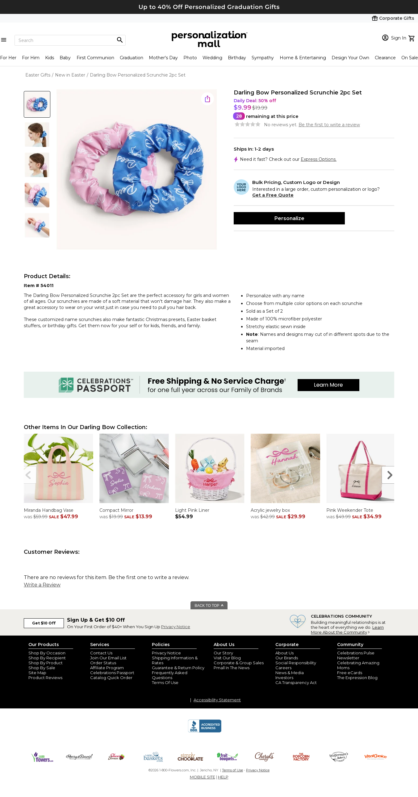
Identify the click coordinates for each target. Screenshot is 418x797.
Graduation (131, 58)
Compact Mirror (116, 510)
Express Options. (318, 159)
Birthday (237, 58)
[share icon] (207, 98)
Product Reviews (45, 677)
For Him (31, 58)
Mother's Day (163, 58)
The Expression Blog (357, 677)
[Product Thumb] (37, 104)
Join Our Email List (108, 657)
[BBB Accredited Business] (205, 731)
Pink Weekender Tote (349, 510)
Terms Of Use (165, 682)
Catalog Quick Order (111, 677)
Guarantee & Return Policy (178, 667)
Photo (190, 58)
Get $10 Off (44, 623)
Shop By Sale (41, 667)
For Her (8, 58)
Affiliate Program (107, 667)
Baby (65, 58)
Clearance (385, 58)
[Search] (70, 40)
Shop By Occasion (46, 652)
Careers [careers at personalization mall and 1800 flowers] (283, 667)
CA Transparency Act (296, 682)
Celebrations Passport (112, 672)
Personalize (289, 218)
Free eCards (349, 672)
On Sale (409, 58)
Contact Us (101, 652)
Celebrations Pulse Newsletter (355, 655)
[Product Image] (136, 170)
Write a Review (42, 585)
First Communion (95, 58)
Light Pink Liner (192, 510)
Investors (284, 677)
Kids (49, 58)
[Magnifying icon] (119, 40)
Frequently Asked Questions (169, 675)
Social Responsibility (295, 662)
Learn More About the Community (347, 630)
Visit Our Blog (227, 657)
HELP (223, 776)
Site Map (37, 672)
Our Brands (286, 657)
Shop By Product (45, 662)
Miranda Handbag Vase (48, 510)
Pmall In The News (231, 667)
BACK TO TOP (209, 605)
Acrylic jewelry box (270, 510)
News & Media (289, 672)
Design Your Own (350, 58)
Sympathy (263, 58)
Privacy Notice (175, 626)
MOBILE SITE (202, 776)
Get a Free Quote (273, 195)
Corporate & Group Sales (239, 662)
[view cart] (412, 38)
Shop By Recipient (47, 657)
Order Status (103, 662)
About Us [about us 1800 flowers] (284, 652)
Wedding (212, 58)
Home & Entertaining (303, 58)
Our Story (223, 652)
